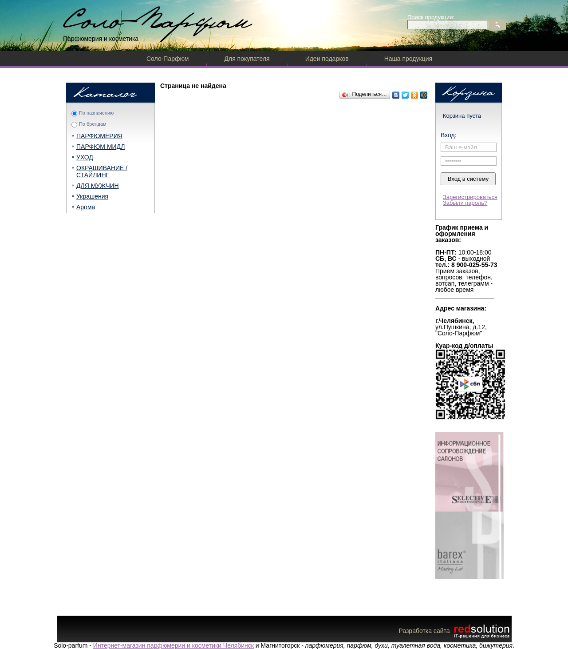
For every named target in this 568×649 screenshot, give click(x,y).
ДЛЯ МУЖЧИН (97, 185)
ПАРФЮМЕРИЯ (99, 135)
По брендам (92, 124)
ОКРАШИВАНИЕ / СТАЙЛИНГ (101, 171)
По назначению (96, 112)
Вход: (449, 135)
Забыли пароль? (465, 202)
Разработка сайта (454, 630)
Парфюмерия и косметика (100, 38)
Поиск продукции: (430, 17)
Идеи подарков (327, 58)
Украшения (92, 196)
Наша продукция (408, 58)
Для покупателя (246, 58)
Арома (85, 207)
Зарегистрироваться (470, 197)
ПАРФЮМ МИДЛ (100, 146)
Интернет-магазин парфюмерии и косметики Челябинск (173, 645)
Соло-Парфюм (167, 58)
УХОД (84, 157)
